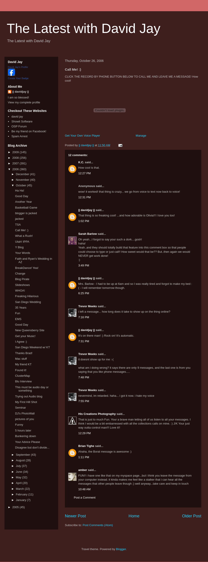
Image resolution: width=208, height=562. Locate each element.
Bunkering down (25, 436)
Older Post (191, 516)
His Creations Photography (97, 414)
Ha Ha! (19, 190)
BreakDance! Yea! (26, 268)
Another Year (23, 201)
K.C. (81, 162)
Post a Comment (85, 497)
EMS (18, 319)
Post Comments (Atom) (98, 525)
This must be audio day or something (32, 389)
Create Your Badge (18, 78)
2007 (16, 163)
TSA (18, 224)
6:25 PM (83, 293)
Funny (19, 424)
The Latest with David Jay (83, 28)
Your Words (22, 253)
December (23, 174)
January (21, 500)
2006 (16, 169)
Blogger (121, 549)
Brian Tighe (86, 446)
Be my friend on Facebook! (28, 131)
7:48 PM (83, 377)
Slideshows (22, 285)
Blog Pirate (22, 279)
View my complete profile (24, 102)
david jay (17, 116)
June (19, 471)
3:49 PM (83, 265)
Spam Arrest (19, 136)
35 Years (20, 307)
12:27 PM (84, 173)
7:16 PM (83, 317)
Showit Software (21, 121)
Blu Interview (23, 381)
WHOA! (20, 290)
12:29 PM (84, 433)
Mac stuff (21, 358)
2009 (16, 152)
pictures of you (24, 419)
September (23, 454)
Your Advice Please (27, 442)
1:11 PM (83, 457)
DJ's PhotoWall (24, 413)
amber (82, 470)
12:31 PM (84, 197)
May (19, 477)
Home (134, 516)
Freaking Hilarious (26, 296)
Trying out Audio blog (28, 396)
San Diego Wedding (28, 302)
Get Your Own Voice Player (82, 135)
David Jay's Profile (18, 67)
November (23, 179)
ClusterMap (22, 375)
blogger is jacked (26, 213)
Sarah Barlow (87, 233)
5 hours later (23, 430)
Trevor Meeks (87, 306)
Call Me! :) (21, 230)
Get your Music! (25, 336)
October (21, 185)
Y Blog (19, 247)
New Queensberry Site (29, 330)
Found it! (20, 370)
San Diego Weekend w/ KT (32, 347)
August (21, 460)
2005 (16, 507)
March (20, 488)
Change (20, 273)
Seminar (20, 407)
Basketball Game (26, 207)
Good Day (21, 196)
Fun (17, 313)
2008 (16, 157)
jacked (19, 218)
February (22, 494)
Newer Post (75, 516)
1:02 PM (83, 221)
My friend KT (23, 364)
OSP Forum (19, 126)
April (19, 483)
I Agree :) (21, 341)
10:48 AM (84, 489)
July (19, 466)
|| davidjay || (86, 210)
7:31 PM (83, 341)
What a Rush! (24, 235)
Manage (141, 135)
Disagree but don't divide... (32, 447)
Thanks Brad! (23, 353)
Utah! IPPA (22, 241)
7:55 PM (83, 401)
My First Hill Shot (26, 402)
